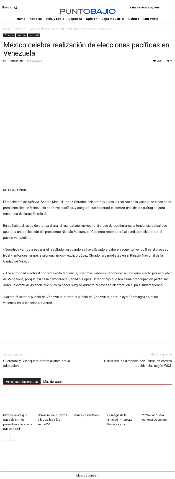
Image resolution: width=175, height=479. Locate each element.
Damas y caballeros (86, 415)
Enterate (19, 29)
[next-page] (13, 438)
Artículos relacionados (22, 382)
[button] (10, 7)
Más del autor (53, 382)
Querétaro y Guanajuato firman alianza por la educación (36, 363)
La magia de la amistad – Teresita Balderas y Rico (119, 419)
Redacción (16, 60)
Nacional (34, 35)
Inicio (6, 29)
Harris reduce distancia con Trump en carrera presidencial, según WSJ (138, 363)
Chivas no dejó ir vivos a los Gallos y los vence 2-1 (52, 419)
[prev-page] (6, 438)
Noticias (22, 35)
